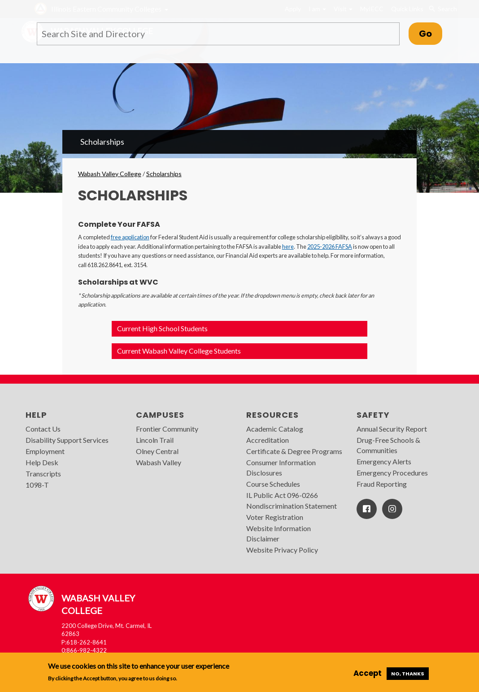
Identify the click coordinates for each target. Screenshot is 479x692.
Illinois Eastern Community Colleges (106, 8)
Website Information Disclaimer (278, 533)
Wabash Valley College (109, 173)
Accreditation (267, 440)
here (288, 246)
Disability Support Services (67, 440)
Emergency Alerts (384, 461)
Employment (45, 451)
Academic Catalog (274, 428)
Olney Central (157, 451)
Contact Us (43, 428)
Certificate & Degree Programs (294, 451)
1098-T (37, 484)
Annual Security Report (392, 428)
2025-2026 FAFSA (329, 246)
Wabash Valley (158, 462)
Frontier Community (167, 428)
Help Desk (42, 462)
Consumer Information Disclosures (281, 467)
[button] (239, 329)
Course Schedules (273, 484)
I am (317, 9)
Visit (343, 9)
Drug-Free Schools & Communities (388, 445)
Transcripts (43, 473)
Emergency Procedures (392, 472)
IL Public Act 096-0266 (282, 495)
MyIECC (371, 9)
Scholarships (102, 142)
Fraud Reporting (382, 484)
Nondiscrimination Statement (291, 506)
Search (442, 9)
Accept (367, 673)
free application (130, 237)
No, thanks (407, 673)
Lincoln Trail (155, 440)
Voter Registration (274, 517)
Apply (293, 9)
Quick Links (407, 9)
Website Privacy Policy (282, 549)
